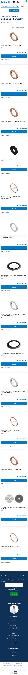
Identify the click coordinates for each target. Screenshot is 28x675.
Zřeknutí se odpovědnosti (17, 663)
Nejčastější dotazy (14, 625)
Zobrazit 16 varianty (6, 135)
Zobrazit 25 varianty (6, 367)
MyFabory (14, 622)
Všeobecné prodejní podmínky (14, 627)
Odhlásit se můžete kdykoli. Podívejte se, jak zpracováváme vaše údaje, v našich (13, 589)
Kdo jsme (14, 650)
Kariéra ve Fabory (14, 652)
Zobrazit (14, 56)
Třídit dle (18, 27)
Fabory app (14, 643)
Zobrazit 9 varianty (5, 290)
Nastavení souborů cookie (18, 668)
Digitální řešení (14, 642)
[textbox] (10, 6)
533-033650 (14, 616)
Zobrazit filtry (14, 11)
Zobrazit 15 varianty (6, 407)
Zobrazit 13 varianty (6, 330)
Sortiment (14, 640)
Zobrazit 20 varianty (6, 251)
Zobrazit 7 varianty (5, 173)
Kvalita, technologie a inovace (14, 638)
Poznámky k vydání (21, 670)
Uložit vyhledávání (6, 22)
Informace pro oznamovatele (8, 670)
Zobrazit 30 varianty (6, 59)
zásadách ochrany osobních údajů (12, 590)
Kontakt (14, 655)
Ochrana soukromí (7, 665)
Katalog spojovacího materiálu (14, 623)
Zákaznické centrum (14, 628)
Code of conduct (6, 668)
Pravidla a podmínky (18, 665)
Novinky (14, 653)
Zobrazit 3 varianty (5, 484)
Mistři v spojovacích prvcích (14, 635)
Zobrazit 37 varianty (6, 97)
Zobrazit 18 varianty (6, 212)
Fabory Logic (14, 637)
